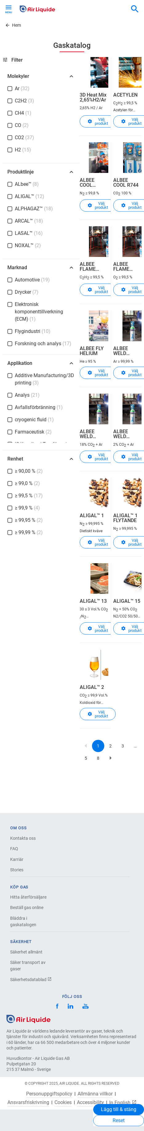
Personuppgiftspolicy (49, 1093)
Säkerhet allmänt (26, 952)
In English (123, 1102)
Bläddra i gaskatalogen (23, 921)
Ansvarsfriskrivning (28, 1102)
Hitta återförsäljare (28, 897)
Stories (16, 869)
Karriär (16, 859)
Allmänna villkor (95, 1093)
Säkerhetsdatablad (31, 979)
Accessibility (90, 1102)
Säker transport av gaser (28, 965)
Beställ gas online (26, 907)
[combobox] (135, 9)
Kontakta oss (23, 838)
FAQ (14, 848)
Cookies (63, 1102)
